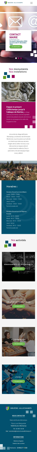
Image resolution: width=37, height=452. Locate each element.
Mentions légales (18, 441)
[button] (16, 58)
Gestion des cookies (18, 443)
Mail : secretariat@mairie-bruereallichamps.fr (18, 431)
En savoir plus (16, 46)
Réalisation (18, 448)
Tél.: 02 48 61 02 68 (18, 428)
